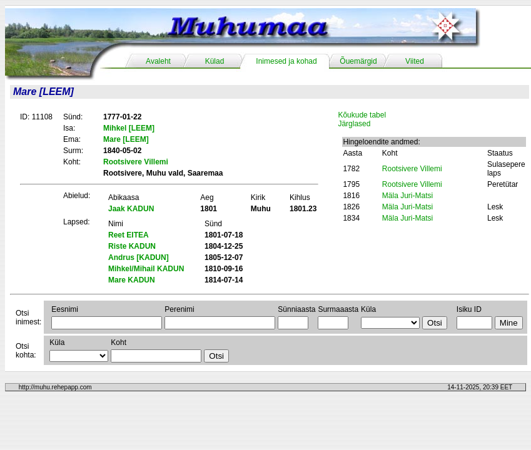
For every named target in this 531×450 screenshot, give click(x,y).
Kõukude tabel (362, 115)
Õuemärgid (358, 61)
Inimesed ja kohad (286, 61)
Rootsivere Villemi (412, 168)
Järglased (354, 123)
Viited (414, 61)
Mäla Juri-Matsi (407, 195)
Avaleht (158, 61)
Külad (215, 61)
